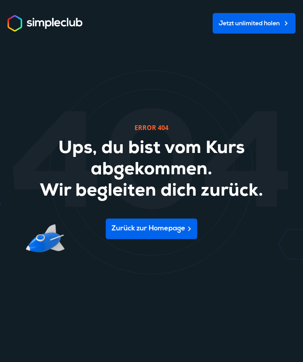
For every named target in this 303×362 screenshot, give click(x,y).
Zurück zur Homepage (148, 228)
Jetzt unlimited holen (249, 24)
